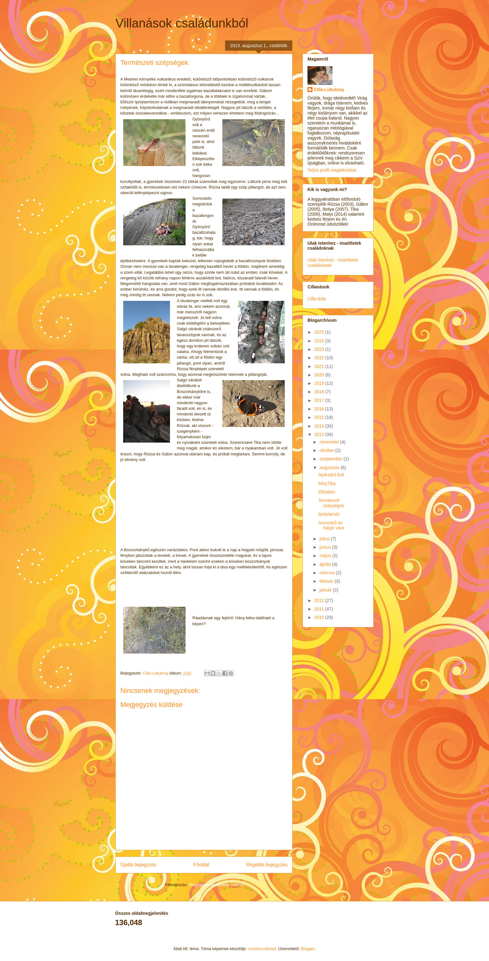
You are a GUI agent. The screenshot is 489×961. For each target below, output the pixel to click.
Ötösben (326, 491)
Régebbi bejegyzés (267, 864)
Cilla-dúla (316, 298)
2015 (319, 417)
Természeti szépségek (331, 503)
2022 (319, 357)
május (325, 555)
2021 (319, 366)
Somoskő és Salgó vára (331, 525)
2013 (319, 434)
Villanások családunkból (181, 23)
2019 (319, 383)
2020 (319, 374)
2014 (319, 426)
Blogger (308, 948)
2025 (319, 332)
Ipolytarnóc (329, 514)
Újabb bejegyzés (138, 864)
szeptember (331, 458)
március (327, 572)
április (325, 564)
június (325, 547)
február (326, 581)
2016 (319, 408)
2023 (319, 349)
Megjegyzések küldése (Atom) (216, 884)
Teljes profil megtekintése (331, 170)
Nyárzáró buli (331, 474)
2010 (319, 617)
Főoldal (201, 864)
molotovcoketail (262, 948)
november (329, 441)
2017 (319, 400)
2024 (319, 340)
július (325, 538)
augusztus (330, 467)
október (327, 450)
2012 (319, 600)
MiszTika (327, 483)
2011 (319, 608)
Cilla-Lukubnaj (329, 89)
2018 (319, 391)
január (326, 589)
